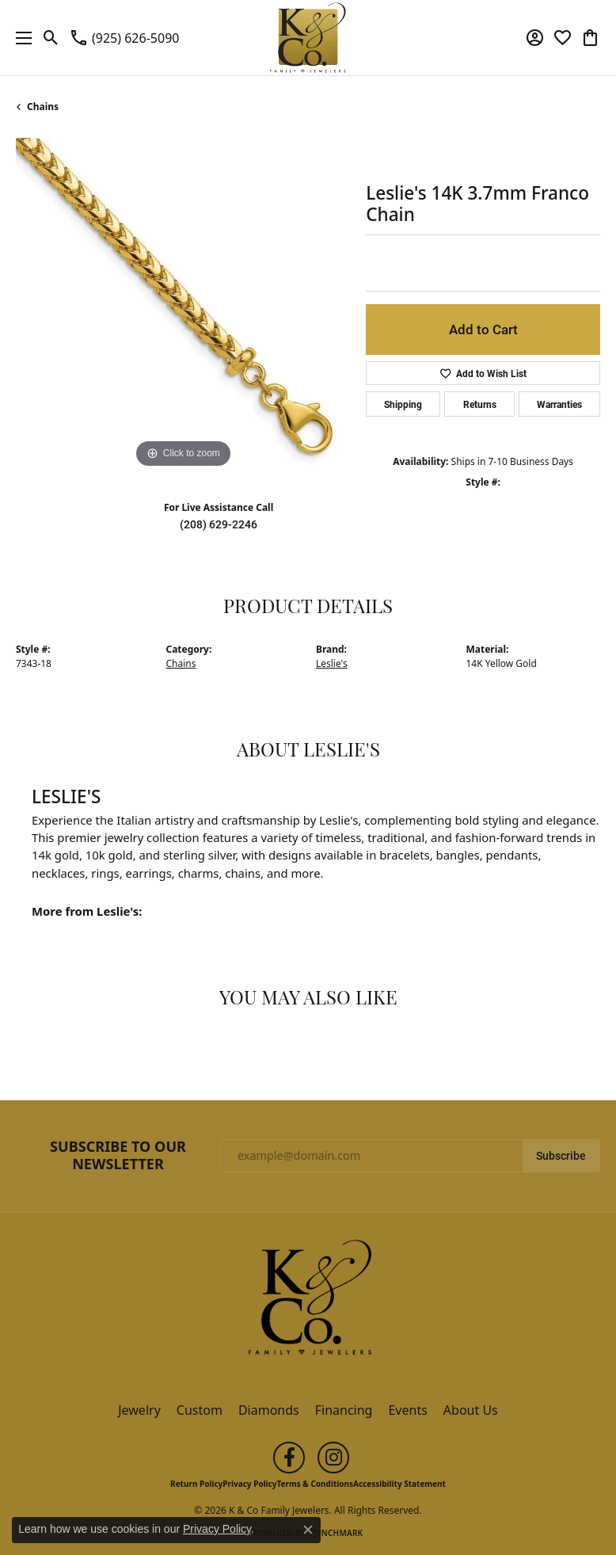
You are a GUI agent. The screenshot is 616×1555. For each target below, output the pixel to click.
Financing (344, 1410)
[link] (124, 38)
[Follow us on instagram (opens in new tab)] (333, 1457)
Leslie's (332, 663)
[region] (183, 305)
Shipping (403, 404)
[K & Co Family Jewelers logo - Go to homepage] (308, 37)
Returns (479, 404)
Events (407, 1410)
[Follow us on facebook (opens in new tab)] (289, 1457)
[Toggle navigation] (20, 37)
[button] (51, 38)
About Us (470, 1410)
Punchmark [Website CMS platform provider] (336, 1532)
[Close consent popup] (308, 1529)
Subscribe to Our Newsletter (118, 1155)
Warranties (559, 404)
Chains (43, 106)
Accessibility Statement (399, 1484)
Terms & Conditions (314, 1484)
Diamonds (268, 1410)
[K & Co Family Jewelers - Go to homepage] (308, 1302)
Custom (199, 1410)
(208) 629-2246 (218, 524)
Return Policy (196, 1484)
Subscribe (561, 1156)
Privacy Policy (249, 1484)
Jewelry (139, 1410)
